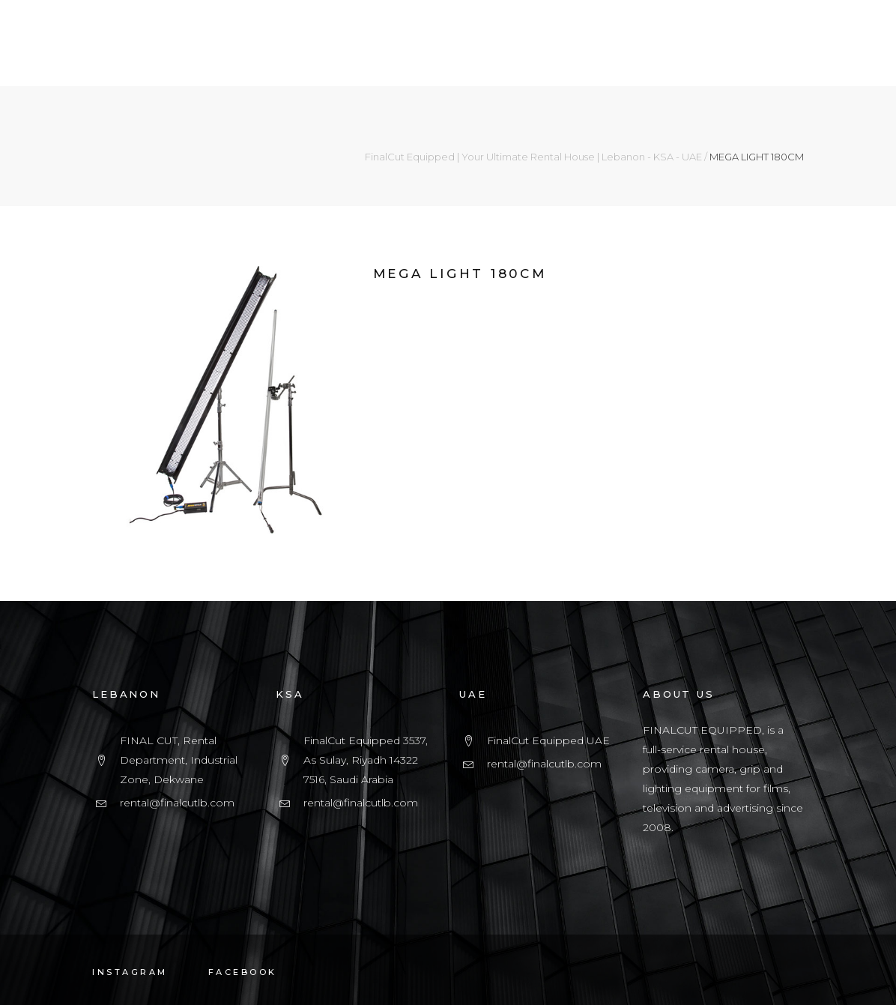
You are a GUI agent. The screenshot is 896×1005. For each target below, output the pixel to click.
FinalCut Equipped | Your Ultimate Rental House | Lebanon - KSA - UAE (533, 157)
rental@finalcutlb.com (177, 802)
